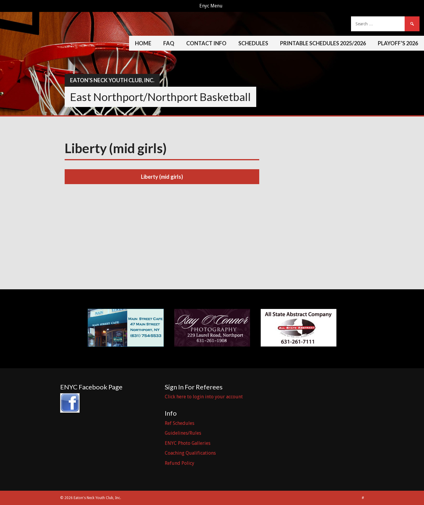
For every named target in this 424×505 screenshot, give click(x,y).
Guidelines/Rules (183, 433)
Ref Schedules (179, 423)
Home (143, 43)
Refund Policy (179, 463)
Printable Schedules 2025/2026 (323, 43)
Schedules (253, 43)
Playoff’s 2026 (398, 43)
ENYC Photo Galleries (187, 443)
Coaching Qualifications (190, 453)
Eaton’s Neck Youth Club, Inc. (112, 80)
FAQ (168, 43)
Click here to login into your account (204, 397)
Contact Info (206, 43)
